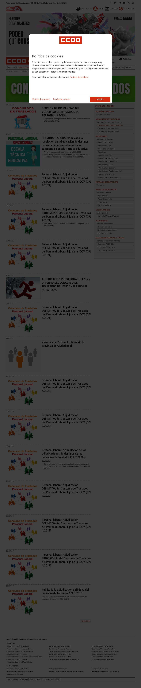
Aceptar (100, 99)
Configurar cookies (61, 99)
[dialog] (70, 68)
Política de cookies (79, 77)
